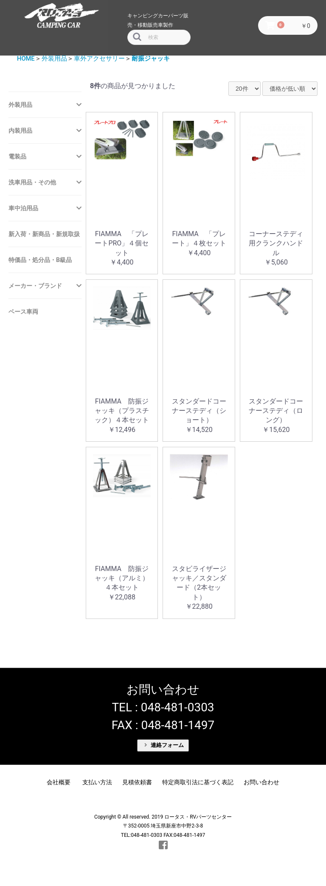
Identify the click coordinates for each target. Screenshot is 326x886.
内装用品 (20, 130)
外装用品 (54, 58)
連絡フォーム (164, 745)
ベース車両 (23, 311)
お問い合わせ (261, 782)
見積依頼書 (137, 782)
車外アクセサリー (99, 58)
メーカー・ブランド (35, 285)
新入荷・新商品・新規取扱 (44, 234)
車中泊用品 (23, 208)
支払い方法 (97, 782)
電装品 (17, 156)
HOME (26, 58)
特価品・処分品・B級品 (40, 259)
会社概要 (58, 782)
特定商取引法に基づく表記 (197, 782)
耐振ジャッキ (151, 58)
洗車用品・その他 (32, 182)
